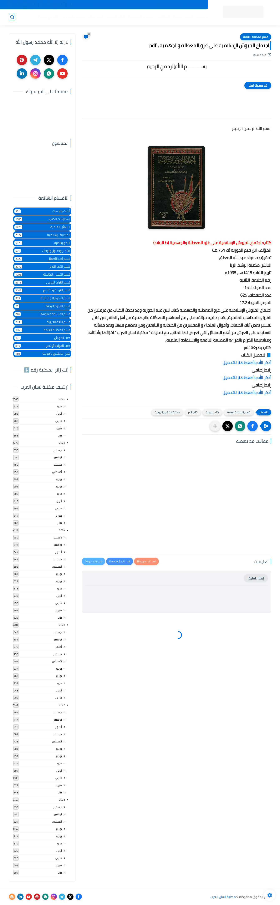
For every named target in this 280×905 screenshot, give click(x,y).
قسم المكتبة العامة (255, 37)
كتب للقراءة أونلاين (42, 346)
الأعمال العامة (48, 17)
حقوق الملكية (139, 4)
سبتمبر (58, 464)
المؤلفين (163, 17)
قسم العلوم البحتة (42, 306)
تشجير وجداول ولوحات (42, 251)
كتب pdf (193, 412)
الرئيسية (203, 17)
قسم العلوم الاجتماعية (42, 298)
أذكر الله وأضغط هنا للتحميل (247, 362)
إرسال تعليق (256, 578)
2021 (62, 799)
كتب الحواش (42, 338)
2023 (62, 624)
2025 (62, 442)
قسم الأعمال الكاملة (42, 274)
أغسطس (57, 471)
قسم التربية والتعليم (42, 290)
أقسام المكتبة (183, 17)
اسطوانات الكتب (42, 219)
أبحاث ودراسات (42, 211)
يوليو (59, 479)
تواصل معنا (101, 4)
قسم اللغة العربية (42, 322)
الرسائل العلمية (42, 227)
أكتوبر (58, 551)
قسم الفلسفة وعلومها (42, 314)
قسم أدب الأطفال (42, 259)
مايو (59, 406)
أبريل (59, 413)
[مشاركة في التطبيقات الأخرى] (215, 426)
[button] (252, 426)
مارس (58, 420)
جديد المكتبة (195, 4)
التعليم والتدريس (74, 17)
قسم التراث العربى (42, 282)
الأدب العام (96, 17)
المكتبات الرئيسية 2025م (167, 4)
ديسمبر (58, 450)
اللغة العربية (116, 17)
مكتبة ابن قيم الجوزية (167, 412)
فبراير (59, 428)
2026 (62, 399)
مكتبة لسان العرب (223, 897)
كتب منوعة (212, 412)
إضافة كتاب (83, 4)
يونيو (59, 486)
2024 (62, 530)
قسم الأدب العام (42, 267)
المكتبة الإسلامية (141, 17)
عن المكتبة (119, 4)
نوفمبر (58, 457)
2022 (62, 704)
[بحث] (12, 17)
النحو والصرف (42, 243)
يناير (59, 435)
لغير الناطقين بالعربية (42, 354)
